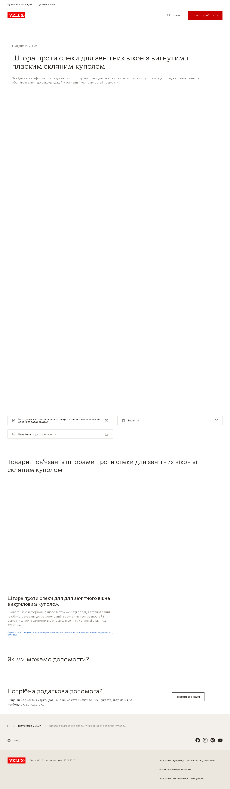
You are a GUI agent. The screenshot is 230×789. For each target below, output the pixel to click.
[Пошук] (174, 15)
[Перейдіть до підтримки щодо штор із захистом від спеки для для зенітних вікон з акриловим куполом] (60, 633)
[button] (9, 725)
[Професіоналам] (46, 4)
